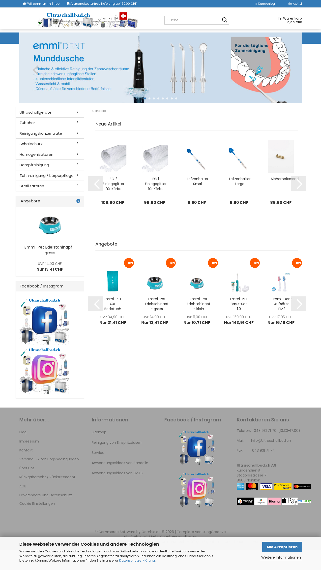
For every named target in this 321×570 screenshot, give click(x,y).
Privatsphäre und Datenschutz (45, 514)
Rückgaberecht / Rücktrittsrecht (47, 496)
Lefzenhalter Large (240, 201)
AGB (22, 505)
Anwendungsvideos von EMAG (117, 492)
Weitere (280, 37)
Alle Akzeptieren (282, 546)
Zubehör (87, 37)
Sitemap (99, 451)
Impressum (29, 460)
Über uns (26, 487)
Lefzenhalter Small (197, 201)
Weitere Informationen (281, 557)
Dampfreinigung (250, 37)
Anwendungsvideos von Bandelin (120, 482)
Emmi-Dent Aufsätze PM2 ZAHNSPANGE (281, 323)
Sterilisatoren (32, 205)
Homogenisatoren (210, 37)
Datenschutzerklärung (137, 560)
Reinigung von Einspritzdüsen (117, 462)
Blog (23, 451)
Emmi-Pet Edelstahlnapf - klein (198, 323)
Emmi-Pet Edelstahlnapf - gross (157, 323)
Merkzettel (293, 3)
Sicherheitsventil (285, 198)
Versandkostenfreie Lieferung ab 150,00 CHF (102, 3)
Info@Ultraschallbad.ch (271, 460)
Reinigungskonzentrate (126, 37)
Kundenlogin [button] (266, 3)
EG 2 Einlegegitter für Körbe (113, 203)
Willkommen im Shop (41, 3)
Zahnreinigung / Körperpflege (47, 195)
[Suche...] (224, 20)
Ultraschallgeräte (53, 37)
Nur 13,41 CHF (49, 286)
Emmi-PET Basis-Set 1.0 (239, 323)
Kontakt (26, 469)
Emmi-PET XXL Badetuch (113, 323)
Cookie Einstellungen (37, 523)
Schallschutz (170, 37)
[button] (34, 89)
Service (98, 472)
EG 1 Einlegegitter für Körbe (156, 203)
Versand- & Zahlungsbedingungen (49, 478)
